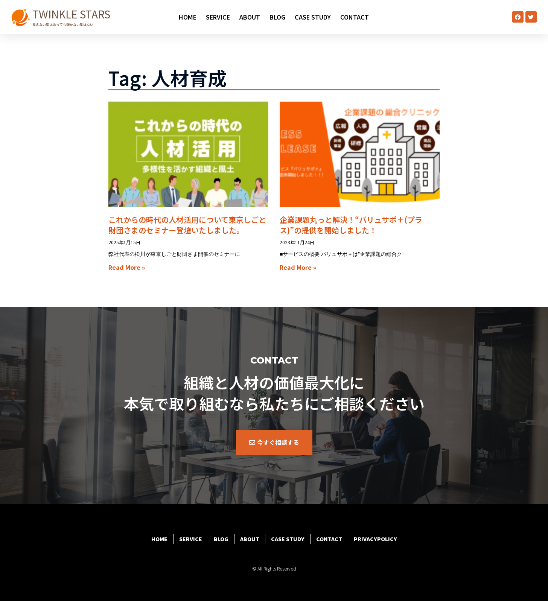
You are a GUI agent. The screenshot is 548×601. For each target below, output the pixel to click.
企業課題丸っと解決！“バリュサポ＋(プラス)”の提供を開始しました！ (351, 225)
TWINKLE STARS (71, 13)
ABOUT (249, 16)
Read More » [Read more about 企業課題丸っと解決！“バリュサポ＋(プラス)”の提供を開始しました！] (298, 267)
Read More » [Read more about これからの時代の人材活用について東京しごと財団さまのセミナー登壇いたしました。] (126, 267)
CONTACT (354, 16)
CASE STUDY (313, 16)
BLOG (277, 16)
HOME (187, 16)
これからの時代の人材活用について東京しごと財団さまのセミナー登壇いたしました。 (187, 225)
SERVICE (218, 16)
